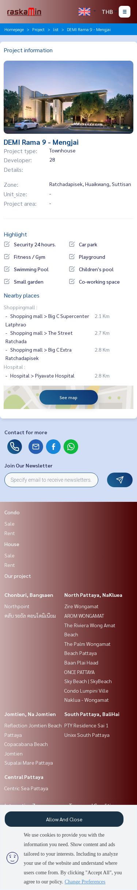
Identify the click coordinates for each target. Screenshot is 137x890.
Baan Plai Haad (81, 662)
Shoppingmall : (20, 307)
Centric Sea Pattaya (26, 788)
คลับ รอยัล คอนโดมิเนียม (30, 615)
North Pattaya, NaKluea (93, 594)
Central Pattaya (23, 776)
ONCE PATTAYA (79, 672)
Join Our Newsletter (28, 465)
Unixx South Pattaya (87, 734)
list (55, 29)
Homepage (14, 29)
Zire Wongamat (81, 606)
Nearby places (21, 295)
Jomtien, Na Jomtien (30, 714)
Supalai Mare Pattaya (28, 762)
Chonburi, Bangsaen (28, 594)
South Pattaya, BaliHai (91, 714)
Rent (9, 533)
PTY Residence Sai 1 (86, 725)
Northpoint (17, 606)
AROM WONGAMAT (84, 615)
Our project (17, 575)
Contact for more (25, 432)
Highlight (15, 234)
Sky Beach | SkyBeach (88, 681)
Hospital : (14, 366)
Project (38, 29)
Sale (9, 523)
